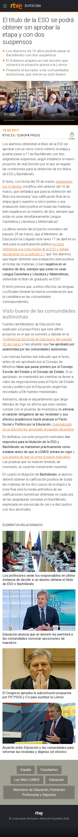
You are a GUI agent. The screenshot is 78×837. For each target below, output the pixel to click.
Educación (56, 780)
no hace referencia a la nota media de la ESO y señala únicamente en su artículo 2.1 (35, 249)
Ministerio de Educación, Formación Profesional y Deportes (39, 792)
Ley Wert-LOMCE (27, 780)
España (25, 770)
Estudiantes (49, 770)
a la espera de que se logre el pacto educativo (36, 457)
